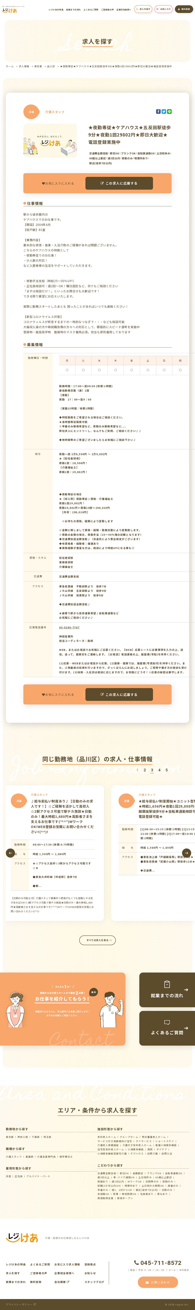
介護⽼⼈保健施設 (108, 1145)
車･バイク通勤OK (124, 1177)
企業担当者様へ (123, 9)
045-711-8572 (158, 1262)
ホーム (10, 66)
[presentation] (10, 853)
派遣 (8, 1176)
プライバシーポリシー (21, 1304)
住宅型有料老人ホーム (111, 1149)
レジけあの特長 (56, 9)
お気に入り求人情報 (67, 1264)
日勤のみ (167, 1190)
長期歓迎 (138, 1173)
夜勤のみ (167, 1181)
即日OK (124, 1173)
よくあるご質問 (91, 9)
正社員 (19, 1176)
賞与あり (162, 1194)
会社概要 (62, 1282)
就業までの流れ (73, 9)
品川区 (51, 66)
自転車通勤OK (173, 1173)
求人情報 (24, 66)
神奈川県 (23, 1137)
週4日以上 (104, 1177)
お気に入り (163, 8)
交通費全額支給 (107, 1173)
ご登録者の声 (107, 9)
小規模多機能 (136, 1149)
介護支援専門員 (46, 1156)
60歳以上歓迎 (163, 1177)
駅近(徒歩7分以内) (147, 1190)
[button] (137, 770)
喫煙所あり (131, 1185)
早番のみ (103, 1190)
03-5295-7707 (69, 627)
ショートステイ (164, 1141)
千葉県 (36, 1137)
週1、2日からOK (122, 1190)
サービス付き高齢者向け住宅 (115, 1141)
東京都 (38, 66)
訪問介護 (152, 1153)
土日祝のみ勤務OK (153, 1185)
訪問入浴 (167, 1153)
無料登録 (184, 8)
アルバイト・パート (38, 1176)
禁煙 (115, 1194)
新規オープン (125, 1198)
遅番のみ (173, 1185)
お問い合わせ (158, 1282)
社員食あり (147, 1194)
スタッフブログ (94, 1282)
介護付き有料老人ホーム (137, 1145)
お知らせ (90, 1273)
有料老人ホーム (107, 1137)
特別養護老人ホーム (154, 1137)
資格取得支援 (106, 1198)
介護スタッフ (14, 1156)
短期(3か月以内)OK (109, 1185)
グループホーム (129, 1137)
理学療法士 (66, 1156)
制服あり (103, 1181)
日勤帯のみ (152, 1181)
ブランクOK (154, 1173)
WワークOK (135, 1181)
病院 (150, 1149)
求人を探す (143, 8)
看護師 (30, 1156)
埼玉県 (47, 1137)
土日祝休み (145, 1177)
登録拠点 (90, 1264)
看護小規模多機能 (166, 1145)
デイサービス (144, 1141)
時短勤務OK (129, 1194)
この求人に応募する (119, 183)
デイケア (161, 1149)
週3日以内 (118, 1181)
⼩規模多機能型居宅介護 (112, 1153)
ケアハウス (137, 1153)
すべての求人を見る (98, 940)
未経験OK (103, 1194)
